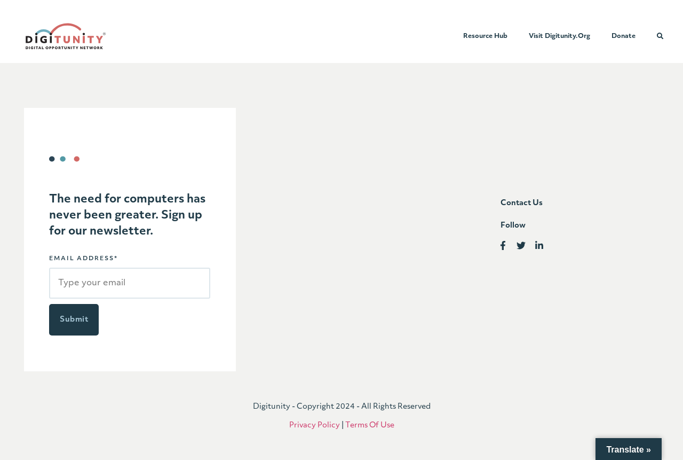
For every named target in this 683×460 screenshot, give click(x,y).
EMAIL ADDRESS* (83, 259)
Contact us (522, 203)
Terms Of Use (369, 425)
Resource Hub (485, 36)
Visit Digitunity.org (559, 36)
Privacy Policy (314, 425)
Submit (74, 320)
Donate (623, 36)
